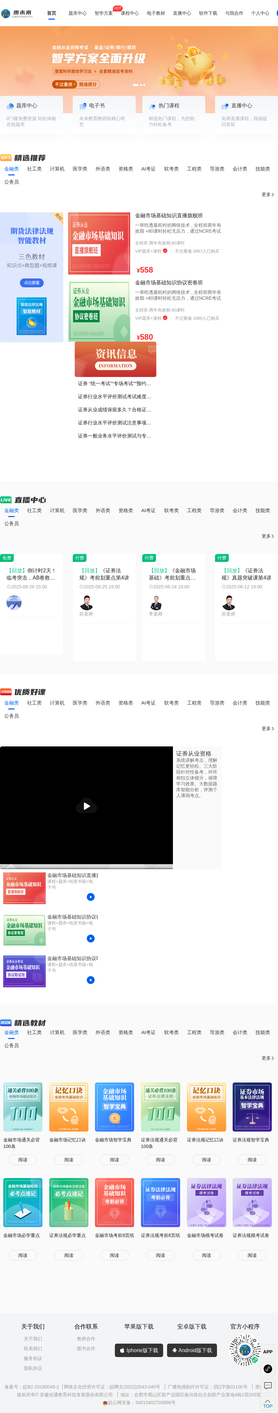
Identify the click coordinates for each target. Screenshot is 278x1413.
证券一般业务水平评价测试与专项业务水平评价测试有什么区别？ (117, 435)
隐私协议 (33, 1368)
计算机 (57, 168)
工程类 (194, 168)
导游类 (217, 168)
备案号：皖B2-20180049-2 (32, 1386)
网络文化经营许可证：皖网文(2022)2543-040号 (113, 1386)
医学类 (80, 168)
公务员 (11, 182)
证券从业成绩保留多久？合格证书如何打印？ (117, 409)
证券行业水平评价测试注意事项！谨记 (117, 422)
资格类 (125, 168)
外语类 (103, 168)
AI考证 (148, 168)
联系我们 (33, 1348)
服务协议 (33, 1358)
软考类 (171, 168)
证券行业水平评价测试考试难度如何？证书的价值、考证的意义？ (117, 396)
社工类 (34, 168)
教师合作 (86, 1338)
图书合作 (86, 1348)
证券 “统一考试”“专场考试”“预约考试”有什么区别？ (117, 383)
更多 (268, 194)
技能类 (262, 168)
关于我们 (33, 1338)
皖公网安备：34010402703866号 (139, 1402)
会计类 (240, 168)
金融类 (11, 168)
